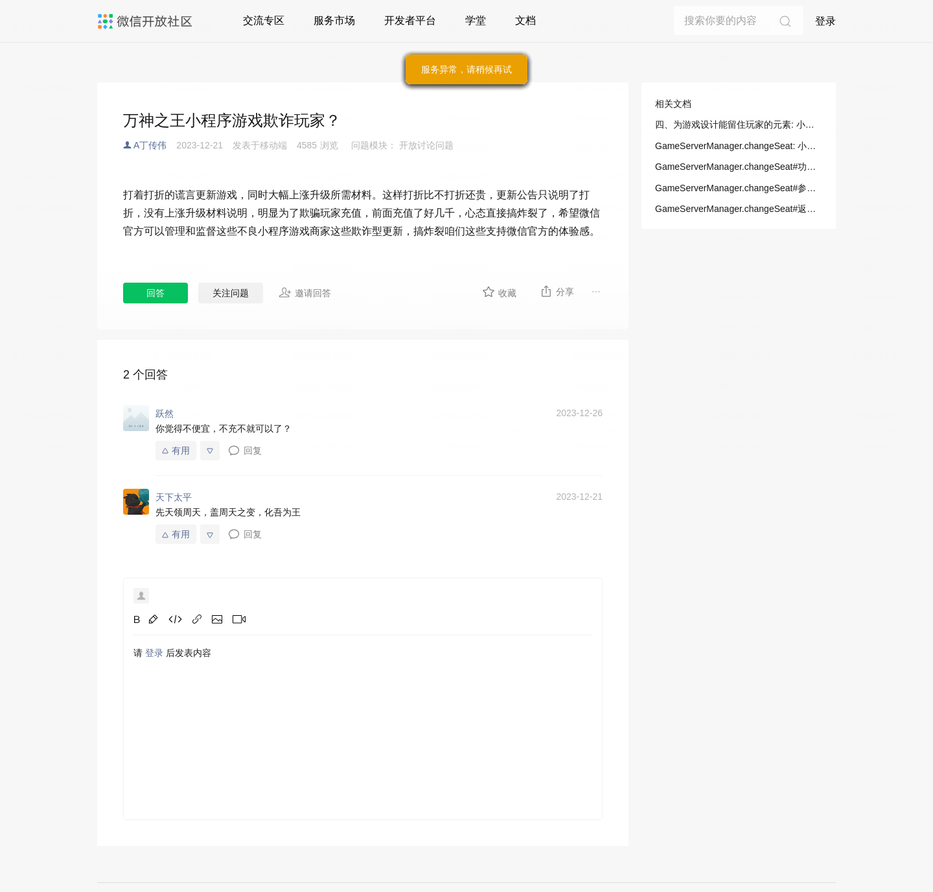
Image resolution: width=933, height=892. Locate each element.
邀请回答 (305, 292)
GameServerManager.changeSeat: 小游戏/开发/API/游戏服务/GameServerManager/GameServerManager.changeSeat (738, 146)
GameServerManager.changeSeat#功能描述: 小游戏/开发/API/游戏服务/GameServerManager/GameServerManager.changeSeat (738, 166)
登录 (825, 21)
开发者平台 (410, 20)
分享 (557, 291)
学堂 (475, 20)
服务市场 (334, 20)
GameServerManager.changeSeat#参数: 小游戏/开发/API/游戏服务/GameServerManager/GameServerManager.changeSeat (738, 188)
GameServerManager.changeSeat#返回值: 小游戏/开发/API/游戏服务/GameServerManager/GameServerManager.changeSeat (738, 209)
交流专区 (263, 20)
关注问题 (231, 293)
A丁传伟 (150, 145)
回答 (155, 293)
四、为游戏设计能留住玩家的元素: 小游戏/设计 (738, 124)
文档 (525, 20)
